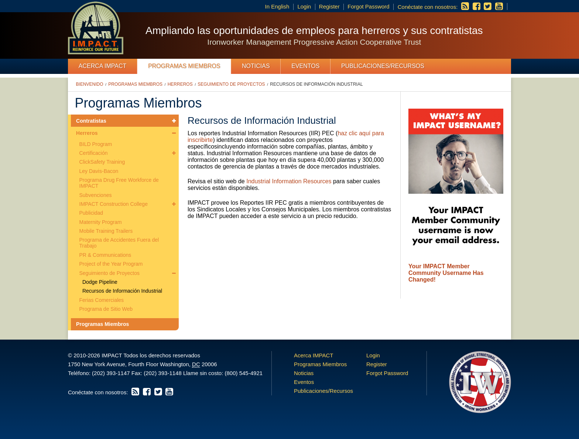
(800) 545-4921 (244, 373)
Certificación (93, 153)
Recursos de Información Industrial (316, 84)
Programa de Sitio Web (106, 309)
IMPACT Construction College (113, 204)
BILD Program (95, 144)
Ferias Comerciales (101, 300)
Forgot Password (368, 6)
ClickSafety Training (102, 162)
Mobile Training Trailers (106, 231)
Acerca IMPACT (103, 66)
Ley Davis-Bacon (99, 171)
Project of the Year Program (111, 264)
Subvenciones (95, 195)
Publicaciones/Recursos (382, 66)
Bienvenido (89, 84)
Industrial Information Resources (288, 181)
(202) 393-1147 (111, 373)
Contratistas (91, 121)
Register (329, 6)
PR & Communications (105, 255)
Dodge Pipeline (99, 282)
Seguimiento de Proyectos (231, 84)
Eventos (305, 66)
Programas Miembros (184, 66)
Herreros (180, 84)
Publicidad (91, 213)
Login (304, 6)
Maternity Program (100, 222)
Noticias (256, 66)
